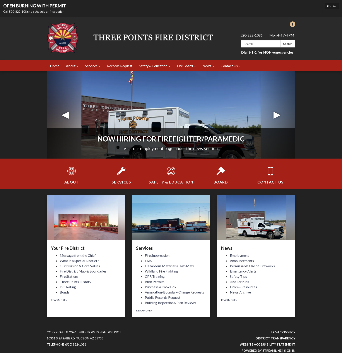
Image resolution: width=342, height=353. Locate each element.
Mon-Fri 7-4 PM (281, 35)
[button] (65, 115)
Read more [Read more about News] (229, 300)
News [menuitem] (206, 66)
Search (287, 43)
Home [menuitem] (54, 66)
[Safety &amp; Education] (171, 172)
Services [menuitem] (91, 66)
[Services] (121, 172)
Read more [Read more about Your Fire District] (59, 300)
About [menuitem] (70, 66)
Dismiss (332, 6)
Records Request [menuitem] (119, 66)
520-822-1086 (251, 35)
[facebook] (292, 25)
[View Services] (171, 223)
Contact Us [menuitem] (229, 66)
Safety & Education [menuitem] (153, 66)
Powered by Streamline (261, 350)
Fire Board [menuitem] (185, 66)
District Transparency (275, 338)
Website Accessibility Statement (267, 344)
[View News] (256, 223)
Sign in (289, 350)
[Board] (220, 172)
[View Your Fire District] (86, 223)
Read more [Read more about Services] (144, 310)
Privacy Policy (282, 332)
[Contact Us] (270, 172)
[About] (71, 172)
